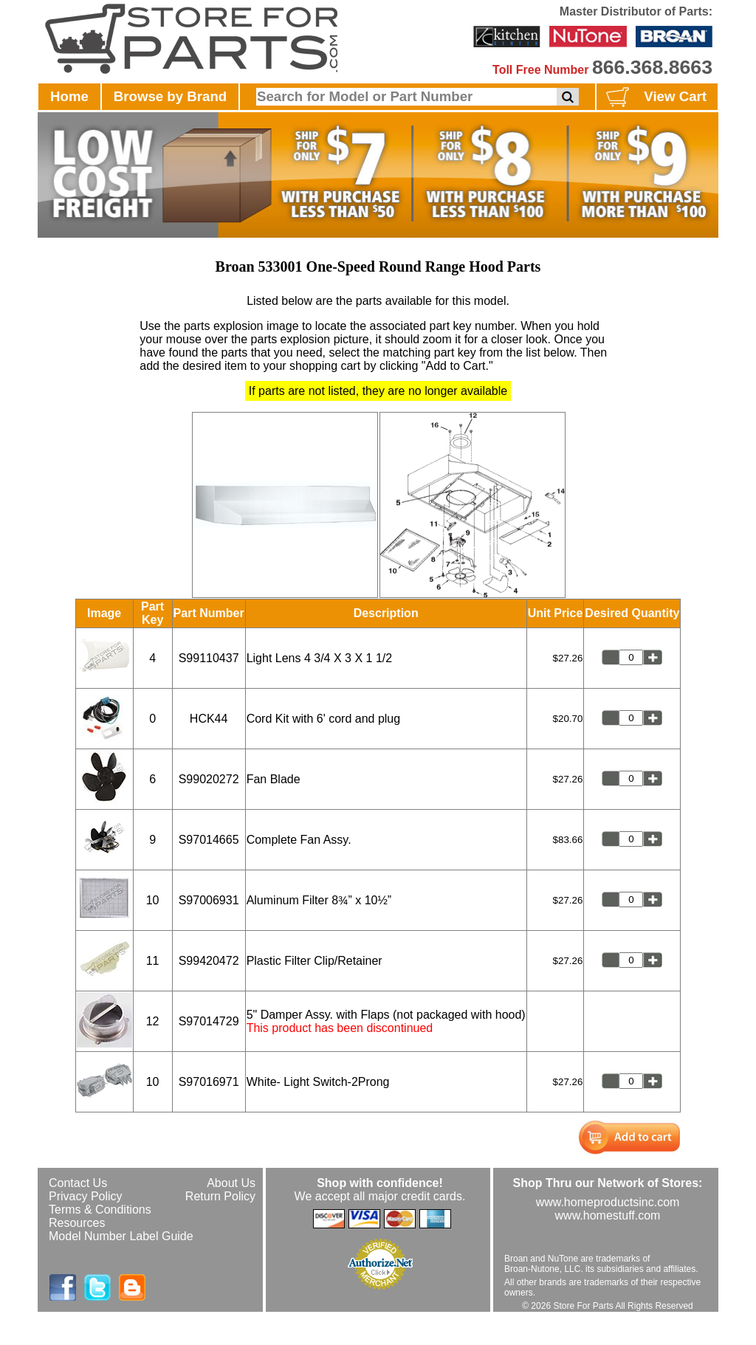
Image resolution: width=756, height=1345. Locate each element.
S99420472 (209, 960)
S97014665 (209, 839)
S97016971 (209, 1082)
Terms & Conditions (100, 1209)
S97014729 (209, 1021)
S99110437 (209, 658)
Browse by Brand (170, 96)
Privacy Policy (86, 1196)
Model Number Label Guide (121, 1236)
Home (69, 96)
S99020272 (209, 779)
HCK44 (209, 718)
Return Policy (220, 1196)
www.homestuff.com (608, 1215)
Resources (77, 1223)
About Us (231, 1183)
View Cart (654, 97)
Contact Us (78, 1183)
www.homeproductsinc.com (608, 1202)
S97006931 (209, 900)
